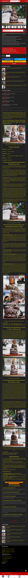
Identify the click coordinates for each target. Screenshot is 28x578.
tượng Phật (17, 230)
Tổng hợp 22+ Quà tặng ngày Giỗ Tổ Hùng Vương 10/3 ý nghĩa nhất (15, 526)
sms (25, 576)
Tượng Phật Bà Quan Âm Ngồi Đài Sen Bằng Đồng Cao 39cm (14, 81)
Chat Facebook (8, 59)
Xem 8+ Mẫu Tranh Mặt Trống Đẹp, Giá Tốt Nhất (13, 537)
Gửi (24, 30)
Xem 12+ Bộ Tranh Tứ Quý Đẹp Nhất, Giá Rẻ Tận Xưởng (14, 533)
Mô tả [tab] (3, 109)
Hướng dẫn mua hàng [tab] (8, 109)
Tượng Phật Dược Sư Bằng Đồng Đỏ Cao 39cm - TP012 (14, 68)
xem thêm (14, 520)
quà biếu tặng (10, 454)
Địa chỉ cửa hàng (4, 561)
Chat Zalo (8, 576)
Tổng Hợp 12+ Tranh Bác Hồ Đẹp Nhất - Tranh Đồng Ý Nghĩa (14, 540)
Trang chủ (3, 3)
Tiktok (3, 576)
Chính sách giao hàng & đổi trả (6, 558)
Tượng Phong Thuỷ (8, 3)
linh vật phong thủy (10, 453)
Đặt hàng (14, 63)
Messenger (19, 576)
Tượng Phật (13, 3)
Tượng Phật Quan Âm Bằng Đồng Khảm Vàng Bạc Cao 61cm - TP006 (16, 85)
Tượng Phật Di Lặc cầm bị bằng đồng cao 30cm (12, 323)
